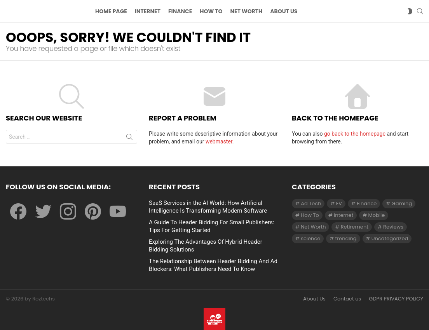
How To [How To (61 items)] (310, 215)
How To (211, 12)
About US (283, 12)
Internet (147, 12)
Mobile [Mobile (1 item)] (376, 215)
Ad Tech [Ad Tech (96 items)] (311, 203)
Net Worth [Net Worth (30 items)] (313, 226)
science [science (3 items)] (310, 238)
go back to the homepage (354, 135)
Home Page (111, 12)
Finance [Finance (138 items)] (367, 203)
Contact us (347, 299)
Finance (180, 12)
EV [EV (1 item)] (339, 203)
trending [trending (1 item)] (346, 238)
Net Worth (246, 12)
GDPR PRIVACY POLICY (396, 299)
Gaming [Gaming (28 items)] (402, 203)
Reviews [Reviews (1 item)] (393, 226)
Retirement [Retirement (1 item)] (354, 226)
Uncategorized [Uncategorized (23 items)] (389, 238)
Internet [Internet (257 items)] (343, 215)
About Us (314, 299)
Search (129, 139)
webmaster (219, 143)
